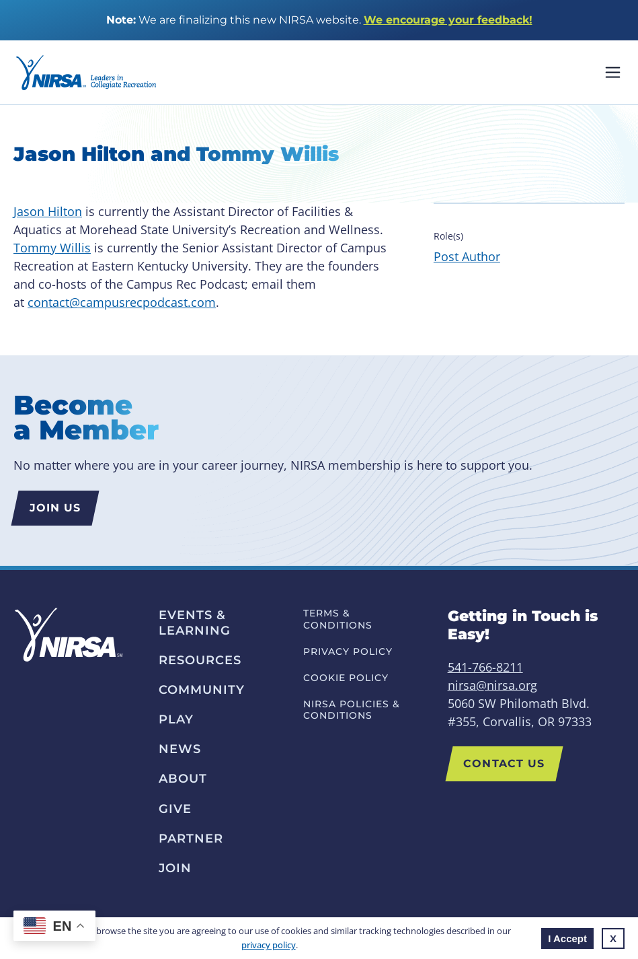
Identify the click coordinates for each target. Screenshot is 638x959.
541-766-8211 (485, 667)
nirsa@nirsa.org (492, 685)
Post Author (467, 256)
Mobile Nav (613, 72)
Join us (55, 507)
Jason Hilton (47, 211)
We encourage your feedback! (448, 19)
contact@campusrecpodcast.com (122, 302)
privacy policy (268, 945)
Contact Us (504, 763)
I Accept (567, 938)
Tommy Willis (52, 248)
